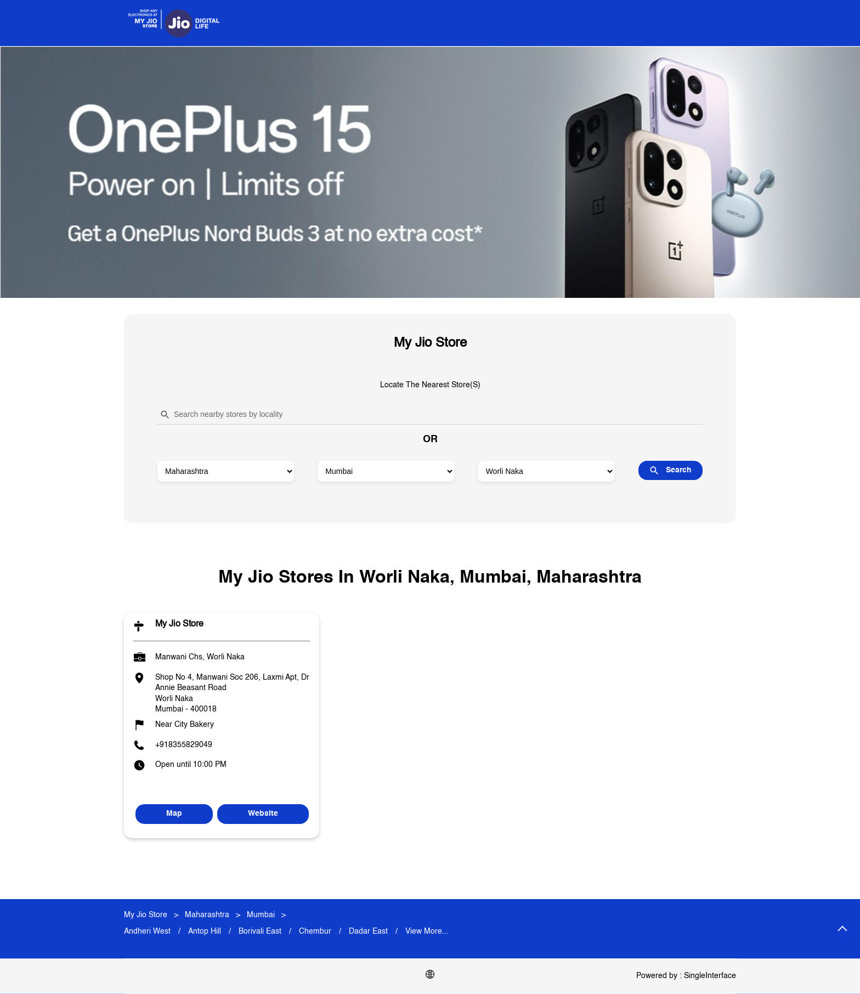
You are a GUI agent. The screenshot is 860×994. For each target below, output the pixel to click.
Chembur (315, 931)
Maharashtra (207, 915)
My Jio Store (179, 624)
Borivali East (260, 931)
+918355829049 (183, 744)
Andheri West (147, 931)
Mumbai (261, 915)
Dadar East (368, 931)
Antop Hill (204, 931)
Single (710, 976)
